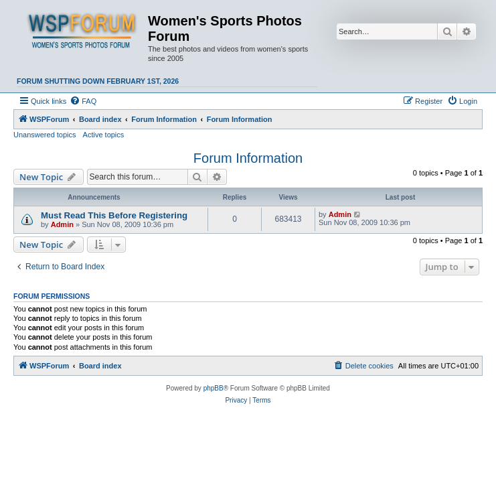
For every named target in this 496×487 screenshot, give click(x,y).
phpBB (213, 388)
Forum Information (248, 158)
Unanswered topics (44, 135)
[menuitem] (83, 101)
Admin (62, 224)
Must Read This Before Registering (114, 215)
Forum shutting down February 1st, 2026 (98, 81)
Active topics (104, 135)
